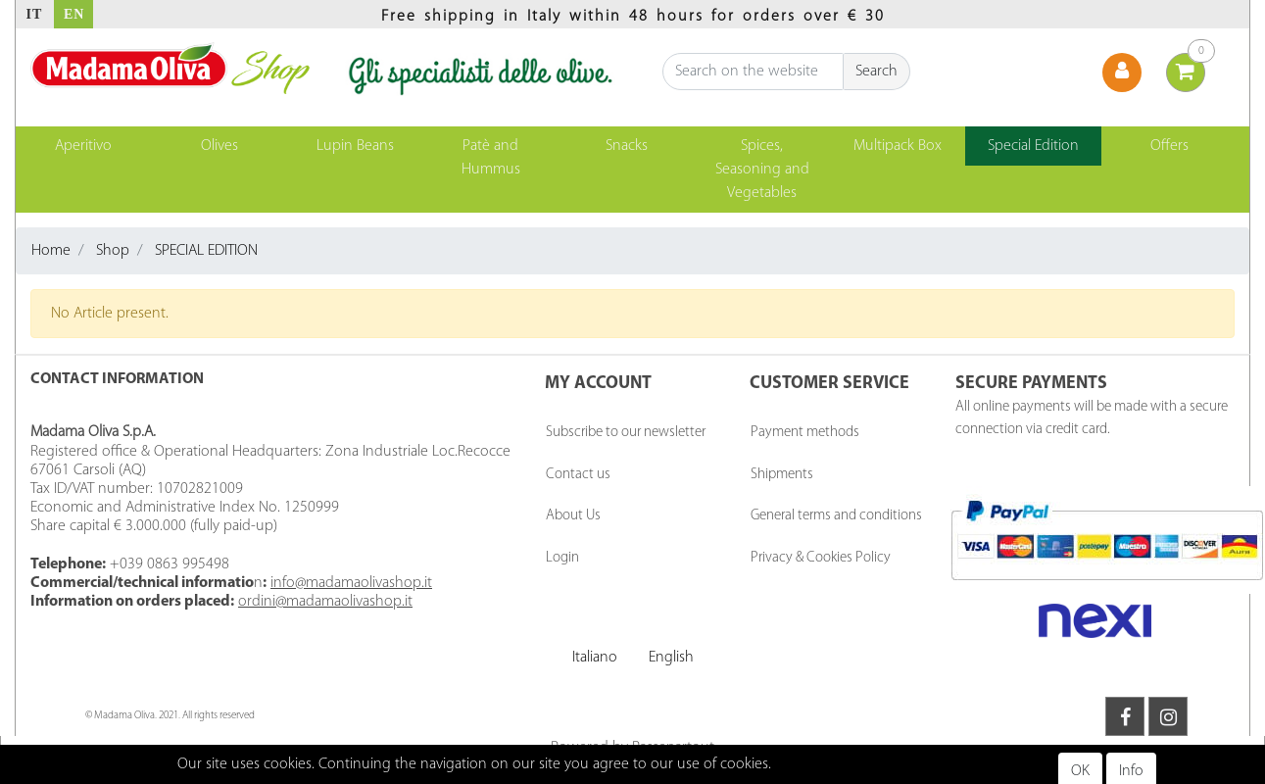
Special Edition (1033, 146)
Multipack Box (897, 146)
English (671, 657)
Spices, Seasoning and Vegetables (762, 169)
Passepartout (673, 748)
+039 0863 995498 (169, 564)
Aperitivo (83, 146)
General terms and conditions (836, 516)
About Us (573, 516)
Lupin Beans (355, 146)
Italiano (594, 657)
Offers (1169, 146)
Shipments (782, 474)
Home (51, 251)
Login (562, 558)
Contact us (578, 474)
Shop (112, 251)
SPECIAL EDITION (206, 251)
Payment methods (805, 432)
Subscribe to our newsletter (625, 432)
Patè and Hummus (491, 157)
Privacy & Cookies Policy (821, 558)
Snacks (627, 146)
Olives (219, 146)
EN (74, 14)
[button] (877, 71)
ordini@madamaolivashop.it (325, 602)
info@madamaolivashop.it (351, 583)
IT (34, 14)
